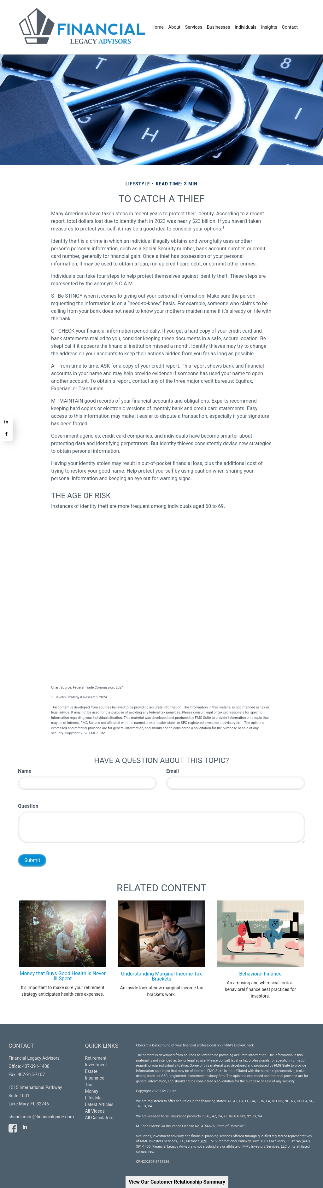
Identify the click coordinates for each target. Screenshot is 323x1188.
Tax (88, 1084)
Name (24, 771)
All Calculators (99, 1117)
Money (91, 1091)
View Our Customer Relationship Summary (177, 1182)
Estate (91, 1071)
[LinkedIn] (6, 422)
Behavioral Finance (260, 974)
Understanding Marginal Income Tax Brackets (161, 976)
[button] (175, 27)
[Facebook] (6, 434)
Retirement (96, 1058)
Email (172, 771)
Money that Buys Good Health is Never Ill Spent (63, 975)
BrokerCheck (244, 1045)
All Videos (95, 1111)
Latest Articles (99, 1104)
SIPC (203, 1141)
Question (28, 806)
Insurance (94, 1077)
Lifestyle (93, 1097)
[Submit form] (32, 860)
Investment (96, 1064)
